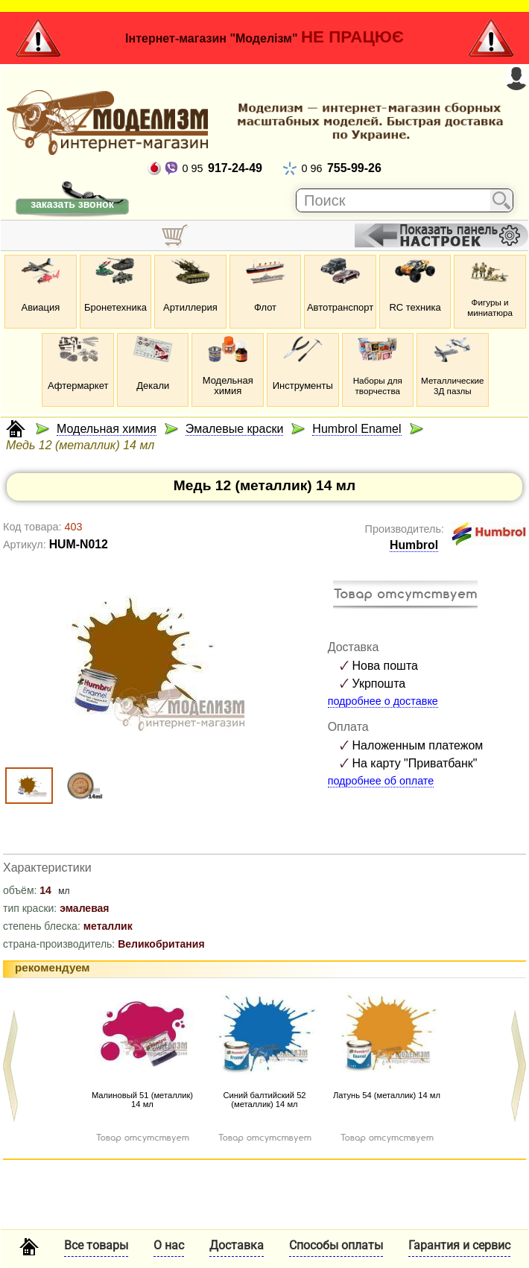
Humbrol (414, 545)
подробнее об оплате (381, 781)
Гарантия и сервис (459, 1245)
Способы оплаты (336, 1245)
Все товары (96, 1245)
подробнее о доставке (383, 701)
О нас (168, 1245)
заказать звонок (72, 204)
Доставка (236, 1245)
